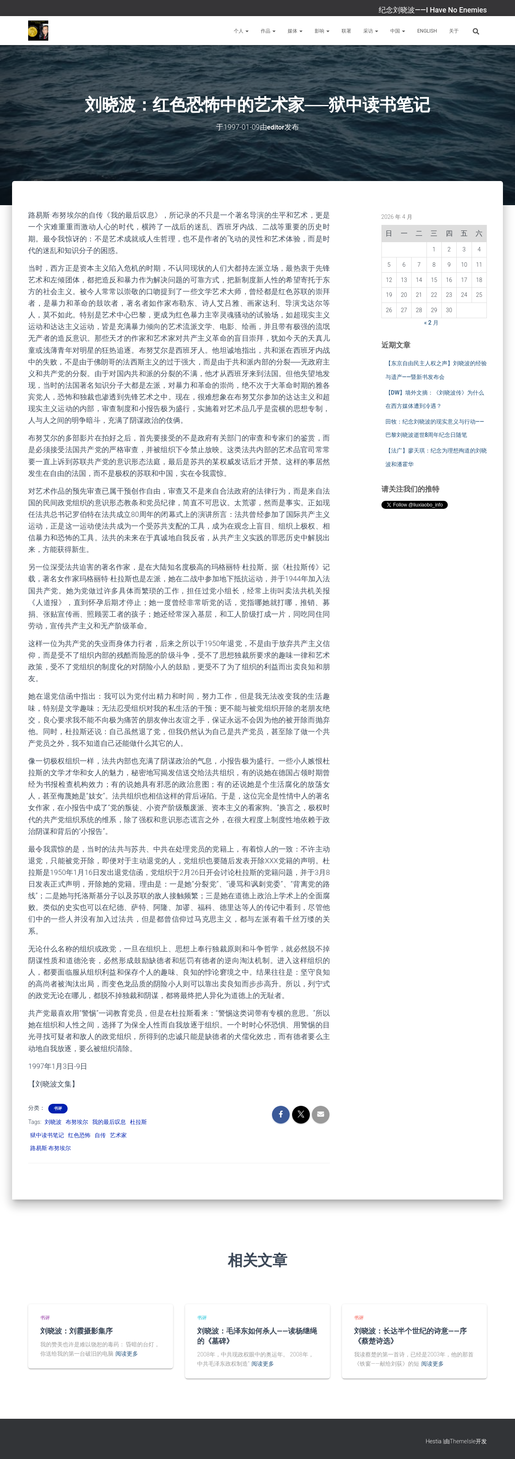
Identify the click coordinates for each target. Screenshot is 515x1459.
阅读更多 (126, 1353)
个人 (241, 31)
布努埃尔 (77, 1121)
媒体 (295, 31)
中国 (397, 31)
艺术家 (118, 1135)
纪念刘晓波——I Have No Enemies (433, 10)
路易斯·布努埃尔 (50, 1148)
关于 (454, 31)
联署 (346, 31)
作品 (268, 31)
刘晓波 (53, 1121)
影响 (322, 31)
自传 (100, 1135)
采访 (370, 31)
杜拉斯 (138, 1121)
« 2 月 (431, 322)
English (427, 31)
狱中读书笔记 (47, 1135)
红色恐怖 (79, 1135)
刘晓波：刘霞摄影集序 (76, 1331)
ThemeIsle (463, 1441)
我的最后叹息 (109, 1121)
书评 (58, 1108)
